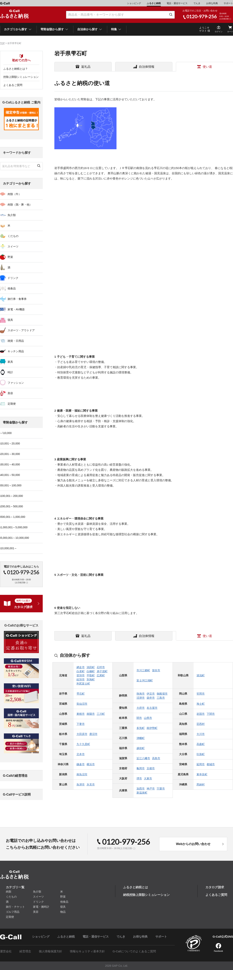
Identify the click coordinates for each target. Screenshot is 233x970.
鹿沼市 (93, 734)
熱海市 (140, 693)
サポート (228, 3)
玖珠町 (200, 754)
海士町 (200, 703)
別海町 (91, 679)
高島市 (156, 758)
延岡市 (200, 764)
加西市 (140, 788)
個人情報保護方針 (50, 951)
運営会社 (6, 951)
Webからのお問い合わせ (193, 844)
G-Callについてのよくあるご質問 (134, 951)
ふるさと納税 (154, 3)
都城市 (211, 764)
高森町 (200, 744)
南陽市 (91, 713)
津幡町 (140, 738)
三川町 (101, 713)
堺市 (139, 778)
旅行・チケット (15, 906)
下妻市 (81, 723)
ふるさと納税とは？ (15, 68)
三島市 (161, 697)
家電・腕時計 (41, 906)
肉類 (8, 891)
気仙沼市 (82, 703)
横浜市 (91, 764)
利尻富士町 (83, 683)
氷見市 (91, 784)
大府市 (140, 707)
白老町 (81, 671)
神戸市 (151, 788)
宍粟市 (161, 788)
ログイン (219, 31)
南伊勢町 (152, 728)
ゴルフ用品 (12, 911)
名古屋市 (152, 707)
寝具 (63, 906)
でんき (196, 3)
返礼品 (85, 66)
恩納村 (200, 784)
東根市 (81, 713)
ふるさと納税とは (135, 887)
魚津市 (81, 784)
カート (230, 31)
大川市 (200, 734)
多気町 (140, 728)
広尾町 (101, 675)
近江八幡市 (143, 758)
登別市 (81, 675)
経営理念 (25, 951)
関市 (139, 717)
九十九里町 (83, 744)
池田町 (91, 667)
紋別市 (81, 679)
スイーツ (38, 896)
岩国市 (200, 713)
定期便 (10, 916)
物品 (63, 911)
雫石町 (81, 693)
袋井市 (151, 697)
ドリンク (38, 901)
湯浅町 (200, 675)
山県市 (148, 717)
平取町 (91, 675)
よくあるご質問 (12, 85)
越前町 (140, 748)
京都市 (151, 768)
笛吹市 (156, 670)
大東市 (148, 778)
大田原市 (82, 734)
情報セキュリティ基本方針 (87, 951)
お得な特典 (212, 3)
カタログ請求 (214, 887)
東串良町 (201, 774)
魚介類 (37, 891)
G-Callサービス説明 (17, 794)
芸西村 (200, 723)
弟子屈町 (102, 671)
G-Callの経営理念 (15, 775)
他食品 (64, 901)
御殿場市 (162, 693)
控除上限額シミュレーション (21, 76)
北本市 (81, 754)
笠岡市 (200, 693)
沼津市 (140, 697)
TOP (2, 43)
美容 (35, 911)
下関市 (211, 713)
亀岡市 (140, 768)
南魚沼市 (82, 774)
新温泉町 (141, 792)
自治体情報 (146, 66)
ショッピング (134, 3)
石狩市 (101, 667)
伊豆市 (151, 693)
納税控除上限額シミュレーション (146, 894)
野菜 (63, 896)
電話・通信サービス (177, 3)
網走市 (81, 667)
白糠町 (91, 671)
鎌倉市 (81, 764)
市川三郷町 (143, 670)
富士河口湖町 (144, 680)
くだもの (11, 896)
